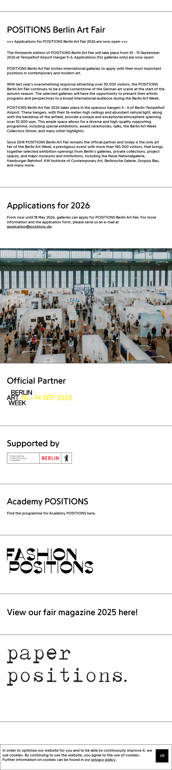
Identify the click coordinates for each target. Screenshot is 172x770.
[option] (86, 306)
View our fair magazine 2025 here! (72, 612)
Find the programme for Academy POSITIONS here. (51, 513)
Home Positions (13, 6)
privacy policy (103, 759)
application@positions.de (29, 226)
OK (162, 756)
